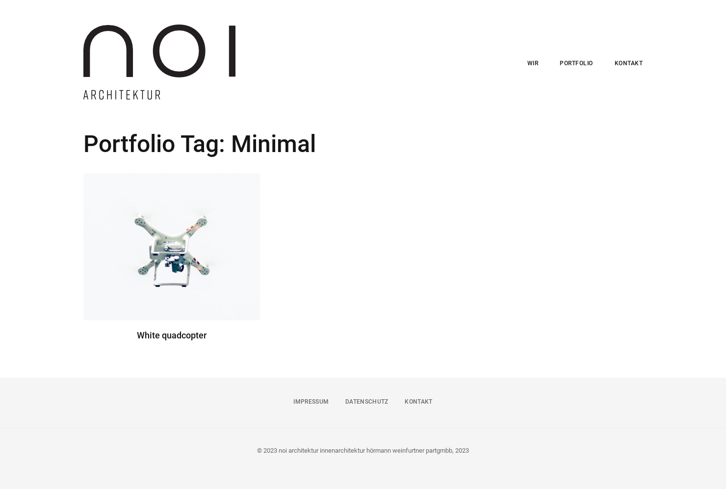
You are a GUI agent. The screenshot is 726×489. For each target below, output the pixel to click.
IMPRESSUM (311, 401)
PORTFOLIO (576, 63)
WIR (533, 63)
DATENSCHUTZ (366, 401)
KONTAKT (629, 63)
